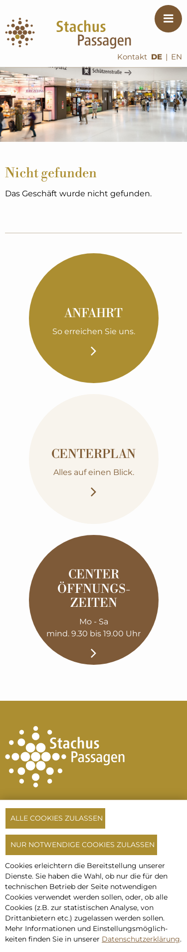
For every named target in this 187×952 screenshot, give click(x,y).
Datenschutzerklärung (141, 939)
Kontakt (132, 56)
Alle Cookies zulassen (56, 818)
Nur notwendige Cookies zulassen (82, 844)
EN (176, 56)
